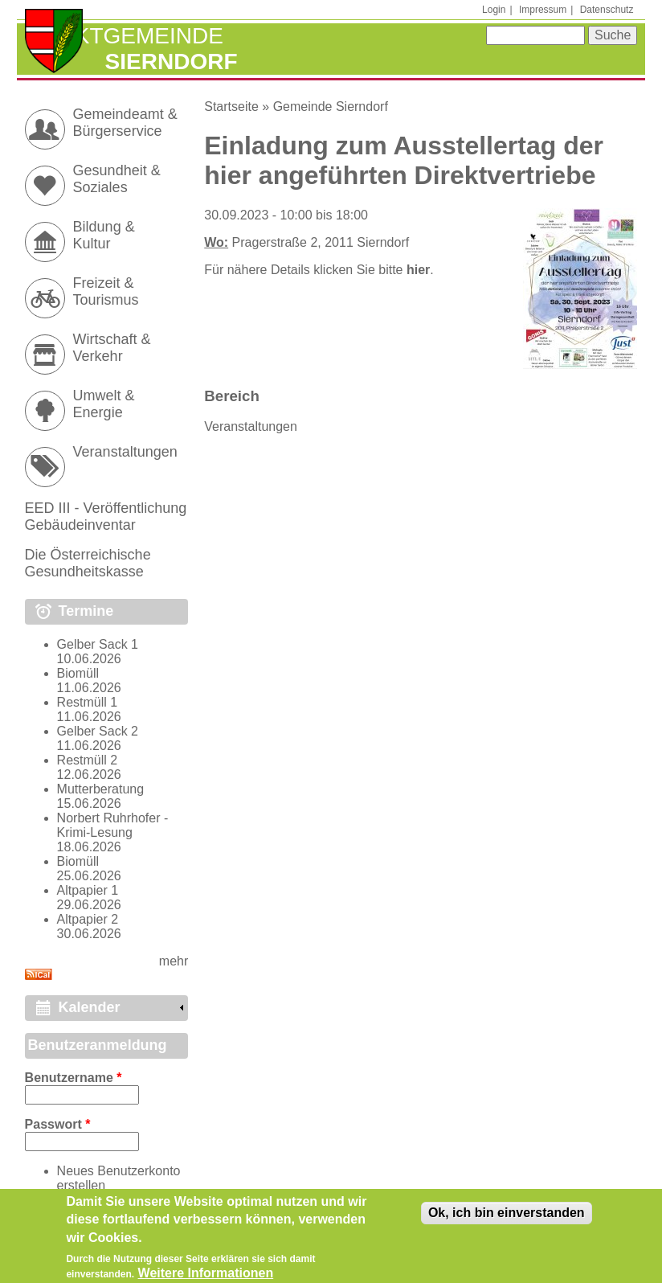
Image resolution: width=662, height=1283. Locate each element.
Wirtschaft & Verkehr (112, 347)
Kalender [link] (90, 1007)
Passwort (58, 1124)
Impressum (542, 9)
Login (493, 9)
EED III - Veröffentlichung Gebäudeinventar (106, 516)
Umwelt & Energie (104, 403)
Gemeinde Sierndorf (330, 106)
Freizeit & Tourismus (106, 291)
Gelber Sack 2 (97, 731)
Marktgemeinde (124, 35)
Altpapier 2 (88, 919)
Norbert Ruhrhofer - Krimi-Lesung (113, 825)
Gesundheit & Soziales (117, 178)
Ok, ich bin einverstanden (506, 1218)
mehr (173, 961)
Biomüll (78, 673)
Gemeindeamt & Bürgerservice (125, 122)
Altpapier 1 (88, 890)
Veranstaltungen (250, 426)
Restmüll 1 (87, 702)
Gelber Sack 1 (97, 644)
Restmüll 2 (87, 760)
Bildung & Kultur (104, 235)
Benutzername (73, 1077)
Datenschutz (607, 9)
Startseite (231, 106)
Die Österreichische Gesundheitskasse (88, 563)
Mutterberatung (101, 789)
